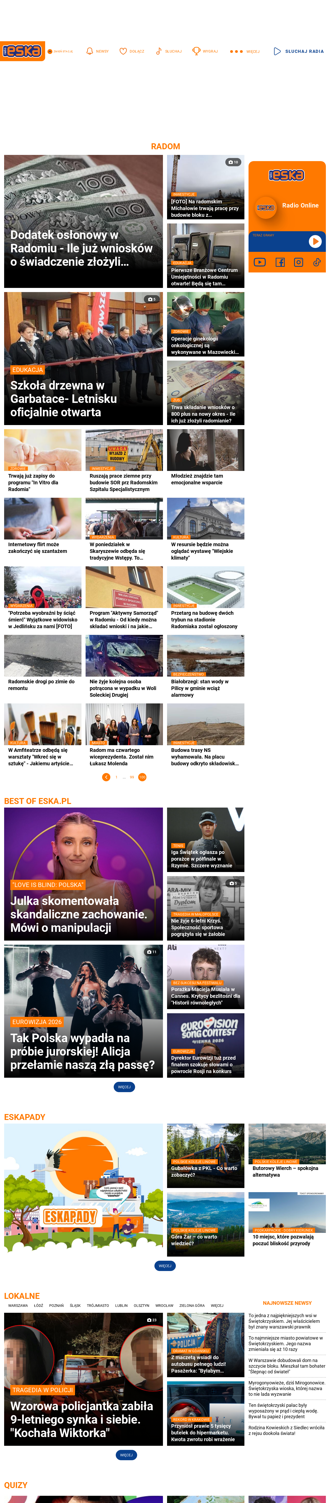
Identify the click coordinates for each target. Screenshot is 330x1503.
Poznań (56, 1305)
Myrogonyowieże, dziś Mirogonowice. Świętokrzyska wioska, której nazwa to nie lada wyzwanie (287, 1388)
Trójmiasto (98, 1305)
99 (132, 777)
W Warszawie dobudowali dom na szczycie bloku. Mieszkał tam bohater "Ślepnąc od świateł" (287, 1366)
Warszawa (18, 1305)
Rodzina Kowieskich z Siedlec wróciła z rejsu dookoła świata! (287, 1430)
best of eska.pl (37, 801)
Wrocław (164, 1305)
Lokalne (22, 1296)
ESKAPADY (24, 1117)
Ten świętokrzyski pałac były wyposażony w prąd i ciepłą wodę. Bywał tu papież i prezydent (283, 1410)
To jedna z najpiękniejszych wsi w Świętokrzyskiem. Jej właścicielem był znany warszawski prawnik (284, 1321)
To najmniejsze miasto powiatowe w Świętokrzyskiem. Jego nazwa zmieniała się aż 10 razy (286, 1343)
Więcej (124, 1087)
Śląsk (75, 1305)
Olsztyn (141, 1305)
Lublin (121, 1305)
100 (142, 777)
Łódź (38, 1305)
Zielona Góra (192, 1305)
